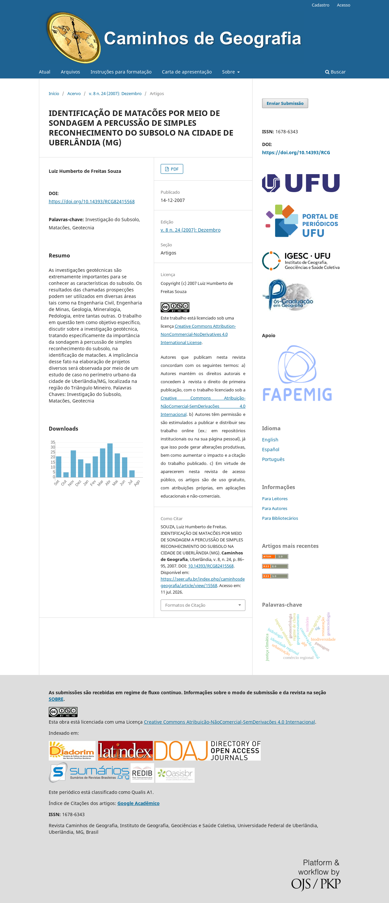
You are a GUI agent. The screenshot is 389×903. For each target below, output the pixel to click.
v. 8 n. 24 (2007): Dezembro (115, 93)
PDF (174, 169)
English (270, 439)
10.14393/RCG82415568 (211, 566)
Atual (44, 72)
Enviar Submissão (285, 103)
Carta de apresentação (187, 72)
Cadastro (320, 5)
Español (270, 449)
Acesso (343, 5)
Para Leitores (275, 498)
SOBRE (56, 699)
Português (273, 459)
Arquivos (70, 72)
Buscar (335, 72)
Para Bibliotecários (280, 518)
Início (54, 93)
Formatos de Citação (185, 605)
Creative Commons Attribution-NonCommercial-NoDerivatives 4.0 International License (198, 334)
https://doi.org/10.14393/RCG (296, 152)
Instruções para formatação (121, 72)
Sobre (229, 72)
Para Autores (274, 508)
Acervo (74, 93)
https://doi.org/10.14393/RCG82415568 (92, 201)
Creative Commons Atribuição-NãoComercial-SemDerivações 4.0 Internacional (203, 406)
